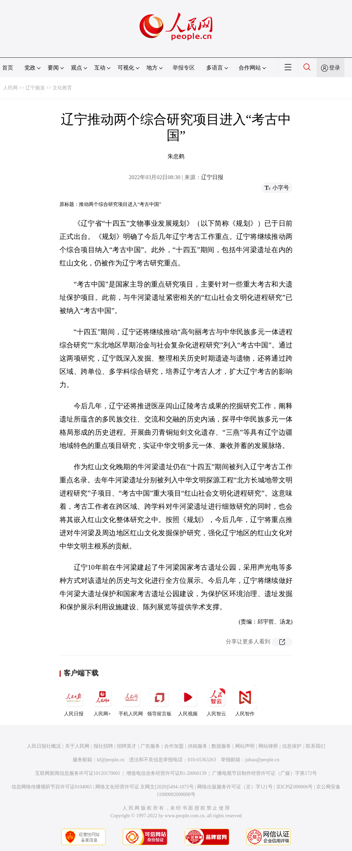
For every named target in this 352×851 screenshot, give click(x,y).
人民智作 (245, 700)
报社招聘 (103, 746)
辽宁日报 (212, 177)
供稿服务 (197, 746)
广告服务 (150, 746)
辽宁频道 (35, 87)
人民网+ (102, 700)
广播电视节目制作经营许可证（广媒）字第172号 (264, 773)
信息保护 (292, 746)
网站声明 (245, 746)
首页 (7, 68)
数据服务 (221, 746)
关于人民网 (77, 746)
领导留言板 (159, 700)
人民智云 (216, 700)
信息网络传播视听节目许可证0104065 (51, 786)
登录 (334, 68)
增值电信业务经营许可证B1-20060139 (166, 773)
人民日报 (74, 700)
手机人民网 (131, 700)
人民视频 (188, 700)
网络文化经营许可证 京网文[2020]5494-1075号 (144, 786)
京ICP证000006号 (294, 786)
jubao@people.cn (262, 759)
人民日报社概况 (44, 746)
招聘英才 (126, 746)
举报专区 (184, 68)
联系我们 (315, 746)
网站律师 (268, 746)
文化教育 (62, 87)
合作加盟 (174, 746)
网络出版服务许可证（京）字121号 (235, 786)
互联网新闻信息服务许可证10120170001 (77, 773)
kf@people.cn (111, 759)
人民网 (10, 87)
